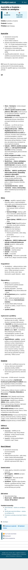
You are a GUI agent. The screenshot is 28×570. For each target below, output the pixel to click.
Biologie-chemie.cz (16, 554)
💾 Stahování (7, 536)
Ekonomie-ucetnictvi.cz (7, 554)
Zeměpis (5, 522)
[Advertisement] (14, 90)
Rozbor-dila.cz (12, 552)
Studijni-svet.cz (8, 2)
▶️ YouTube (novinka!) (9, 534)
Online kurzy (19, 556)
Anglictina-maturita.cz (21, 552)
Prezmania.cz (12, 556)
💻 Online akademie (9, 538)
